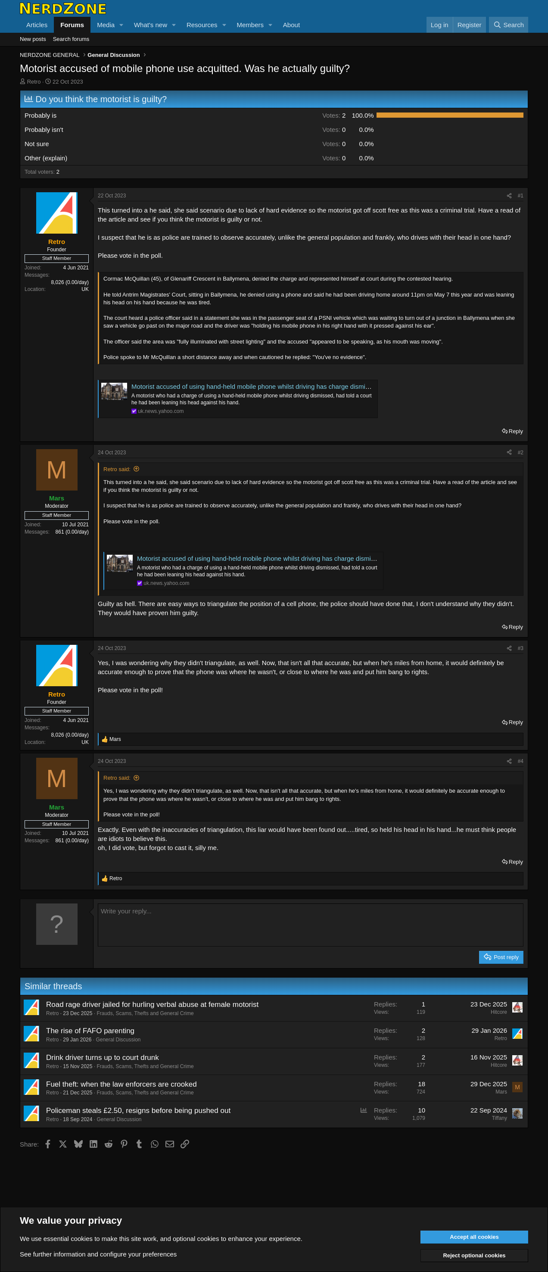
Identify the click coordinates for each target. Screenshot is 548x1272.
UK (85, 289)
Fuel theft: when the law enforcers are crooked (121, 1084)
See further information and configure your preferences (98, 1254)
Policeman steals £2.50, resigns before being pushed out (138, 1110)
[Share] (509, 196)
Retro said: (117, 469)
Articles (36, 24)
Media (106, 24)
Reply (516, 431)
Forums (72, 24)
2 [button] (334, 115)
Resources (202, 24)
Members (250, 24)
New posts (33, 39)
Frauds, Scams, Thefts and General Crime (145, 1013)
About (291, 24)
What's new (150, 24)
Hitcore (499, 1012)
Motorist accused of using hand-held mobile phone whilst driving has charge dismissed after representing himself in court (303, 386)
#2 (520, 453)
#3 (520, 648)
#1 (520, 196)
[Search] (508, 25)
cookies (82, 1238)
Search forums (71, 39)
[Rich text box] (310, 925)
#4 (520, 761)
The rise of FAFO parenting (90, 1031)
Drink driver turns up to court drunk (102, 1057)
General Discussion (118, 1040)
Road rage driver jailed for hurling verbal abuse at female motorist (152, 1004)
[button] (121, 25)
